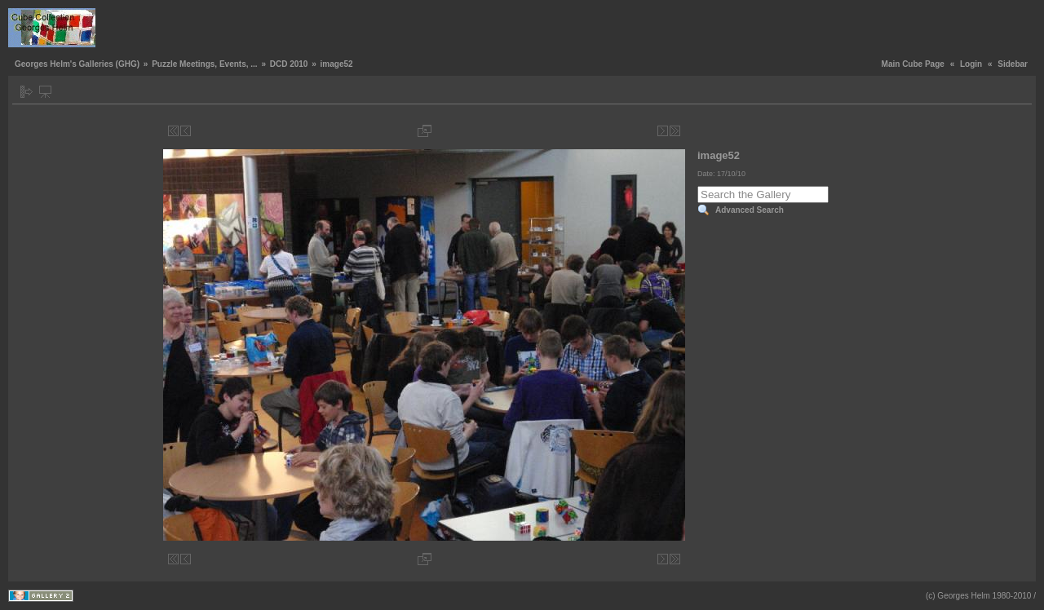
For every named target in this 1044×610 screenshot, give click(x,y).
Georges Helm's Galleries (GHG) (77, 64)
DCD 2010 (289, 64)
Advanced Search (749, 210)
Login (971, 64)
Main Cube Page (913, 64)
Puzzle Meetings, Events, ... (204, 64)
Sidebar (1013, 64)
